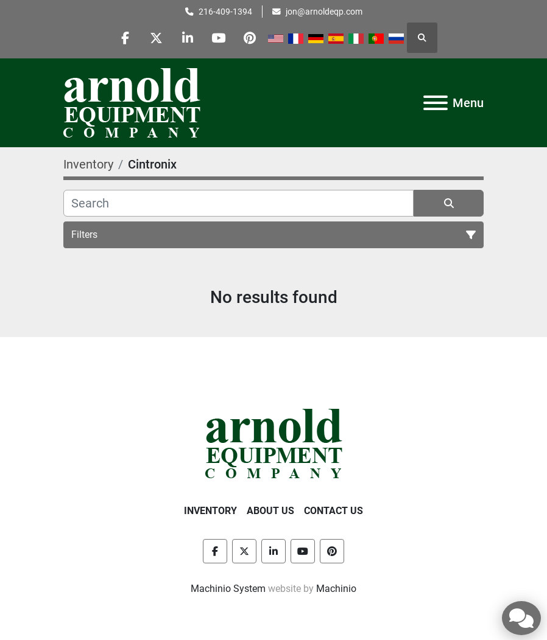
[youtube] (218, 38)
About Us (270, 511)
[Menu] (435, 103)
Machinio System (228, 588)
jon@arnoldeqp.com (324, 11)
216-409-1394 (225, 11)
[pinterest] (250, 38)
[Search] (238, 203)
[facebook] (125, 38)
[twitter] (156, 38)
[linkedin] (187, 38)
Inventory (210, 511)
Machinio (336, 588)
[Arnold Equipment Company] (273, 442)
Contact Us (333, 511)
